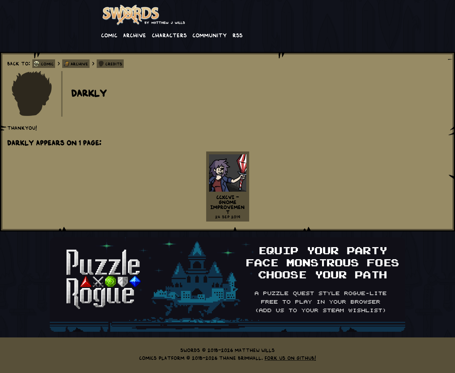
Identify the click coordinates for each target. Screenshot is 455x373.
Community (209, 35)
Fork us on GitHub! (290, 357)
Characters (169, 35)
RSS (237, 35)
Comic (109, 35)
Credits (113, 64)
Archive (134, 35)
